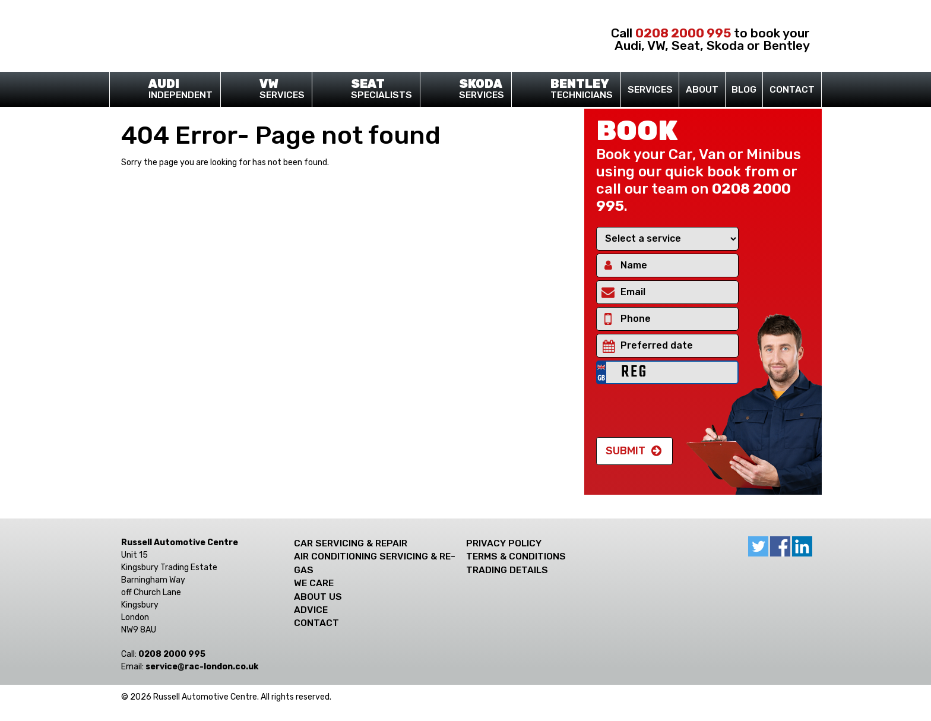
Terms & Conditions (516, 556)
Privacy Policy (504, 543)
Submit (625, 450)
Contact (792, 89)
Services (278, 89)
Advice (311, 609)
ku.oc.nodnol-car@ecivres (201, 667)
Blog (744, 89)
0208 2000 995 (683, 33)
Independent (176, 89)
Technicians (578, 89)
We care (314, 583)
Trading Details (507, 569)
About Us (318, 596)
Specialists (378, 89)
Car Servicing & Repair (350, 543)
